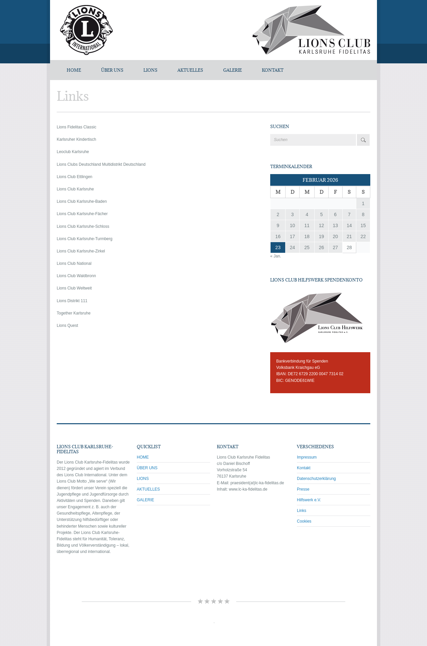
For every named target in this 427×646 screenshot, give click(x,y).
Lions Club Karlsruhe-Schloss (83, 226)
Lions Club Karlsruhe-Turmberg (84, 238)
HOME (143, 457)
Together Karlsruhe (73, 313)
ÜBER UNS (112, 70)
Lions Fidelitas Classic (76, 127)
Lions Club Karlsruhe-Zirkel (81, 251)
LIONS (150, 70)
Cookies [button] (304, 521)
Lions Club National (74, 263)
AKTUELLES (190, 70)
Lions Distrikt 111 (72, 300)
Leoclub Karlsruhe (73, 151)
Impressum (307, 457)
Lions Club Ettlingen (74, 176)
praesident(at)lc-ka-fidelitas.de (257, 483)
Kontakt (304, 468)
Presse (303, 489)
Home (74, 70)
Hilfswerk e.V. (309, 500)
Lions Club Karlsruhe (75, 189)
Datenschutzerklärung (316, 478)
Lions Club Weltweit (74, 288)
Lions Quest (67, 325)
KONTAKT (273, 70)
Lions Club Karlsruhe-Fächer (82, 213)
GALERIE (232, 70)
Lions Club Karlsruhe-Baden (82, 201)
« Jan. (275, 256)
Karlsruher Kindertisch (76, 139)
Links (301, 510)
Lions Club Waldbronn (76, 275)
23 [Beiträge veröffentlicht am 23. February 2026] (278, 247)
